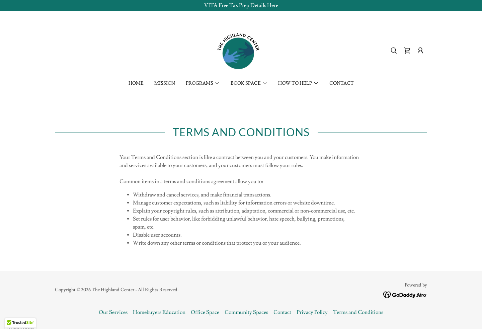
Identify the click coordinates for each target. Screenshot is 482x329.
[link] (241, 49)
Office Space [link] (205, 312)
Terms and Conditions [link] (358, 312)
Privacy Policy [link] (312, 312)
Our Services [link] (113, 312)
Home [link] (136, 83)
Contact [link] (341, 83)
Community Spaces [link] (246, 312)
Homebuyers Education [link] (159, 312)
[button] (420, 50)
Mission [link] (164, 83)
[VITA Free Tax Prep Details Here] (241, 5)
